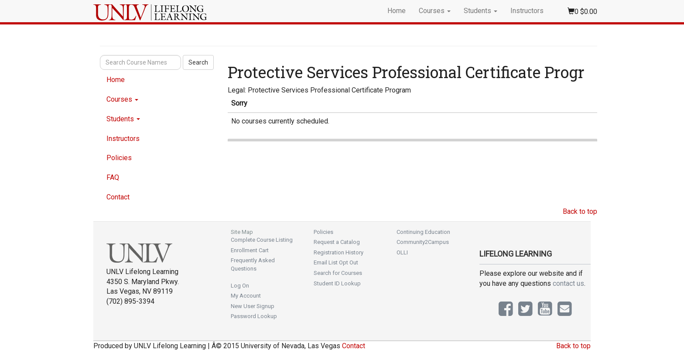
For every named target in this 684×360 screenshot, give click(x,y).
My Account (246, 295)
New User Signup (252, 306)
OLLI (402, 252)
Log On (240, 285)
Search (198, 62)
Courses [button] (435, 11)
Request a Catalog (337, 242)
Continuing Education (423, 232)
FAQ (112, 177)
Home (396, 11)
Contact (118, 197)
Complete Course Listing (262, 240)
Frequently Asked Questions (253, 264)
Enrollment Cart (250, 250)
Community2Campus (423, 242)
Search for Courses (338, 273)
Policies (119, 158)
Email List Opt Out (336, 262)
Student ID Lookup (337, 283)
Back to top (580, 211)
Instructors (527, 11)
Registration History (338, 252)
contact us (568, 283)
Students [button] (480, 11)
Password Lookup (254, 316)
